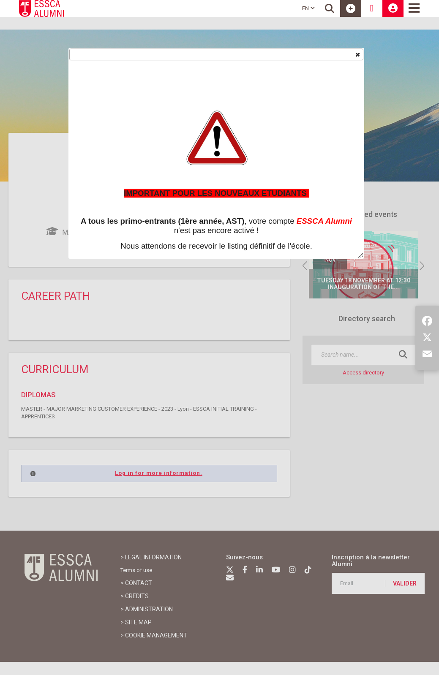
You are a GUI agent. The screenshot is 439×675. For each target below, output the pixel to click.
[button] (357, 54)
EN (308, 8)
